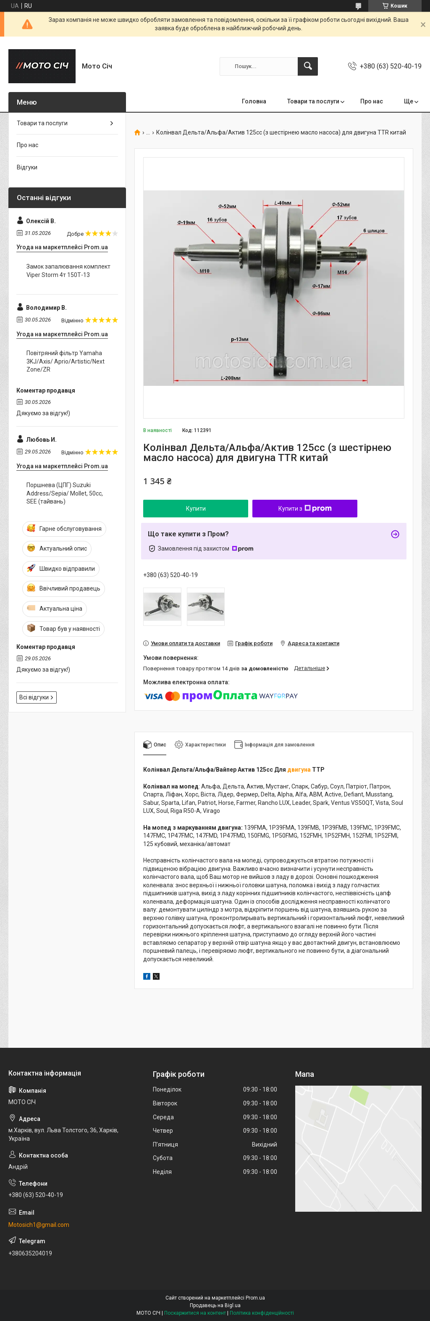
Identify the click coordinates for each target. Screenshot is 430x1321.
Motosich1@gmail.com (38, 1224)
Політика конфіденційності (262, 1313)
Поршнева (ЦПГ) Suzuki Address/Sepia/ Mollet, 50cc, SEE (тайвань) (64, 493)
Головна (254, 101)
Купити (196, 508)
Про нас (371, 101)
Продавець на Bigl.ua (215, 1305)
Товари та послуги (313, 101)
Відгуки (27, 167)
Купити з (305, 508)
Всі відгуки (34, 697)
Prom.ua (255, 1298)
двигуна (299, 769)
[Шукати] (308, 66)
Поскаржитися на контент (195, 1313)
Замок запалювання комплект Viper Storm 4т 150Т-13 (68, 270)
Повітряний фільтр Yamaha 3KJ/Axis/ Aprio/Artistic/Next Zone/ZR (65, 361)
